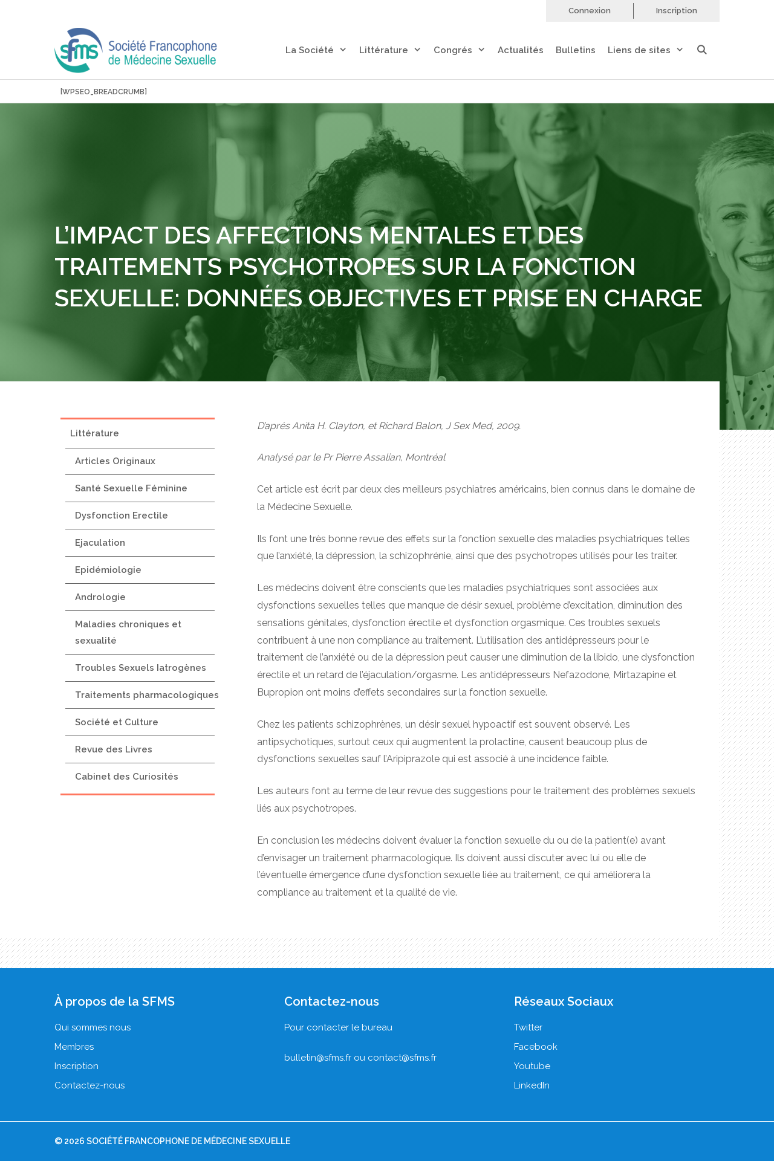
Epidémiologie (108, 569)
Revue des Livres (113, 749)
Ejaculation (100, 542)
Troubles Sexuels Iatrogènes (140, 667)
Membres (74, 1046)
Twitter (528, 1027)
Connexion (589, 10)
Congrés (466, 50)
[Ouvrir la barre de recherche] (708, 50)
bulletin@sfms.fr (317, 1057)
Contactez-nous (89, 1085)
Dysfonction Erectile (121, 515)
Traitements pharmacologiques (147, 695)
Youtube (532, 1066)
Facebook (536, 1046)
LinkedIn (532, 1085)
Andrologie (100, 597)
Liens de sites (652, 50)
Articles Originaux (115, 461)
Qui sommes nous (92, 1027)
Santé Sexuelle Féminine (131, 488)
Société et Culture (116, 722)
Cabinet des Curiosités (126, 776)
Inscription (676, 10)
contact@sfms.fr (402, 1057)
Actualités (521, 50)
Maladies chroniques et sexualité (128, 632)
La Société (322, 50)
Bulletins (576, 50)
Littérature (396, 50)
